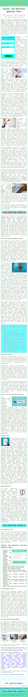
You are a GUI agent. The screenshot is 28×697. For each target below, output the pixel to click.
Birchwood (23, 666)
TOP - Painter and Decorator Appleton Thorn (12, 674)
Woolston (3, 668)
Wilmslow (14, 660)
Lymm (20, 660)
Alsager (11, 662)
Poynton (24, 664)
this (14, 515)
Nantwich (21, 667)
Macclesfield (23, 656)
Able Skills (7, 421)
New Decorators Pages (7, 688)
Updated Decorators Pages (16, 688)
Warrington (16, 655)
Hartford (10, 666)
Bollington (23, 655)
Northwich (9, 656)
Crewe (2, 660)
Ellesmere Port (5, 663)
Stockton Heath (5, 667)
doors (21, 450)
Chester (24, 659)
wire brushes (22, 135)
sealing (24, 462)
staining (3, 448)
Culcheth (3, 656)
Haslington (4, 662)
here (6, 433)
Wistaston (10, 658)
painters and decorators (17, 172)
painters (9, 198)
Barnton (3, 666)
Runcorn (24, 662)
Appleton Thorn (5, 217)
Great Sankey (5, 659)
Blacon (24, 660)
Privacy (26, 688)
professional (19, 39)
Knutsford (12, 659)
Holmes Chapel (15, 663)
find (5, 531)
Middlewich (4, 658)
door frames (20, 475)
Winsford (17, 666)
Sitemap (2, 688)
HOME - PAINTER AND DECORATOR (14, 683)
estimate (8, 202)
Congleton (23, 663)
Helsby (19, 659)
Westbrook (14, 667)
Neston (12, 664)
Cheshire (25, 652)
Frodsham (8, 660)
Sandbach (24, 658)
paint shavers (11, 137)
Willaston (17, 658)
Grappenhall (9, 655)
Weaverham (17, 662)
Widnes (2, 664)
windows (24, 464)
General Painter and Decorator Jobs (13, 650)
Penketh (8, 664)
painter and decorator (19, 33)
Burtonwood (18, 664)
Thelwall (16, 656)
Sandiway (19, 654)
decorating (24, 43)
